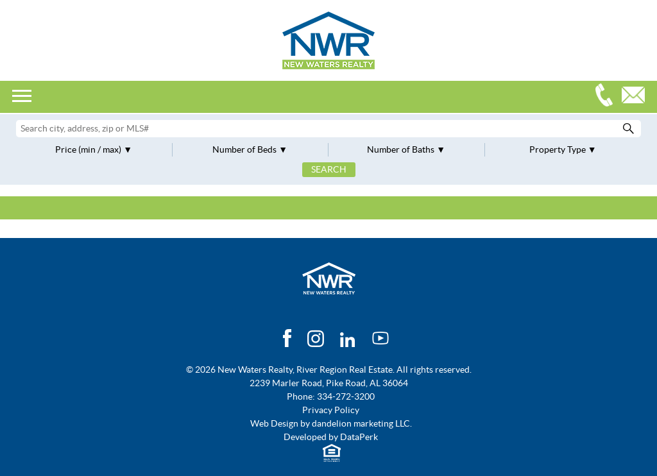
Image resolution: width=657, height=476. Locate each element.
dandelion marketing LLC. (362, 423)
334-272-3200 (607, 96)
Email (636, 96)
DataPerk (359, 437)
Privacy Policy (330, 410)
